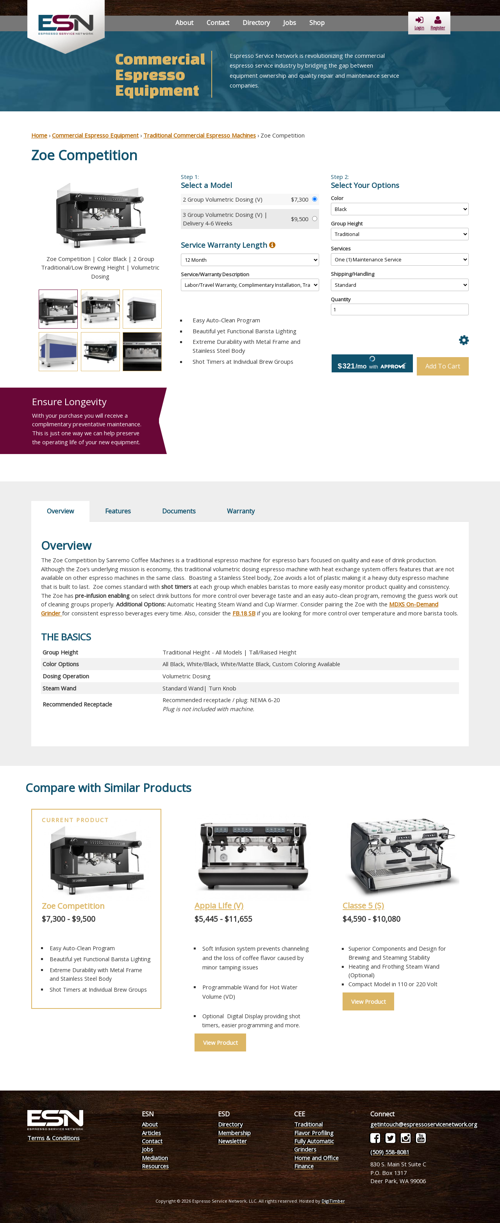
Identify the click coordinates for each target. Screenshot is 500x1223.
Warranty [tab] (241, 511)
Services (341, 248)
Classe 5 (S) (363, 905)
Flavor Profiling (314, 1133)
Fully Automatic (314, 1141)
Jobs (289, 22)
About (184, 22)
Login (419, 23)
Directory (256, 22)
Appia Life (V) (219, 905)
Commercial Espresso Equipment (95, 135)
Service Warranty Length (228, 245)
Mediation (155, 1158)
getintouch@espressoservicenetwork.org (423, 1124)
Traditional (308, 1124)
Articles (151, 1133)
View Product (220, 1042)
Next (175, 228)
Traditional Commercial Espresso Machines (199, 135)
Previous (25, 228)
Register (437, 23)
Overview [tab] (60, 511)
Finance (304, 1166)
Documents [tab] (179, 511)
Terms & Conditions (53, 1138)
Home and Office (316, 1158)
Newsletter (232, 1141)
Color (337, 198)
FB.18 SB (243, 613)
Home (39, 135)
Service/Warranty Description (215, 274)
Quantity (340, 299)
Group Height (346, 223)
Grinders (305, 1149)
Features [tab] (118, 511)
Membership (234, 1133)
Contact (218, 22)
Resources (155, 1166)
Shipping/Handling (352, 273)
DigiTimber (333, 1201)
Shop (317, 22)
